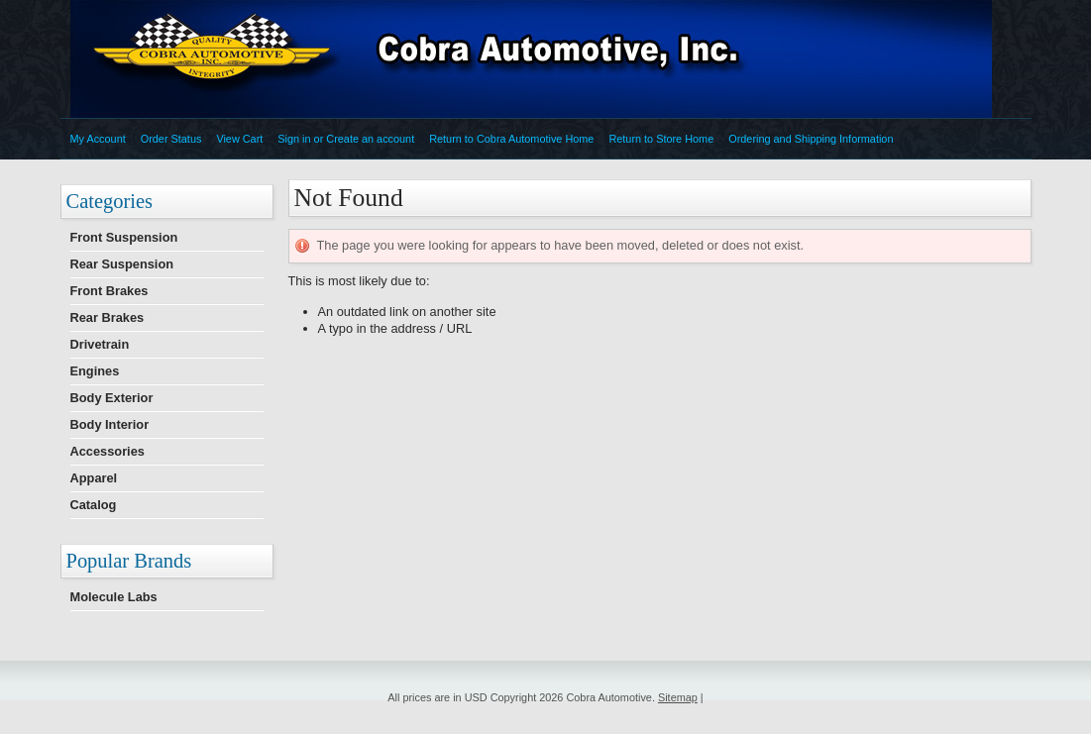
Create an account (370, 139)
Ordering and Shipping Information (810, 139)
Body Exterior (112, 397)
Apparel (94, 478)
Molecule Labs (114, 596)
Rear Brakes (107, 317)
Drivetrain (100, 344)
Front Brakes (109, 290)
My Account (98, 139)
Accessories (107, 451)
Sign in (293, 139)
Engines (95, 371)
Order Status (171, 139)
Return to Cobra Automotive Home (511, 139)
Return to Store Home (660, 139)
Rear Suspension (122, 264)
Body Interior (110, 424)
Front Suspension (124, 237)
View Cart (239, 139)
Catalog (93, 504)
